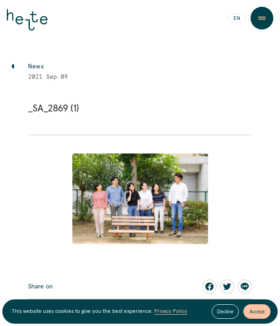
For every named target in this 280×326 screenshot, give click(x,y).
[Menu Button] (262, 18)
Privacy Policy (170, 311)
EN (236, 18)
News (36, 66)
